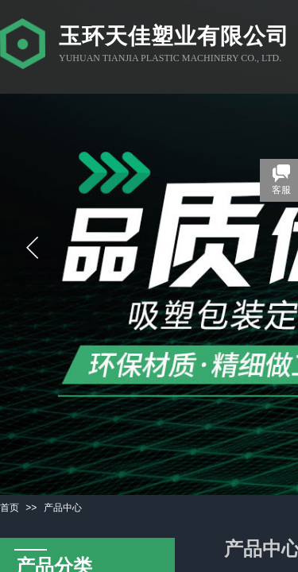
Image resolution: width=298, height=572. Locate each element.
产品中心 (63, 507)
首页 (9, 507)
